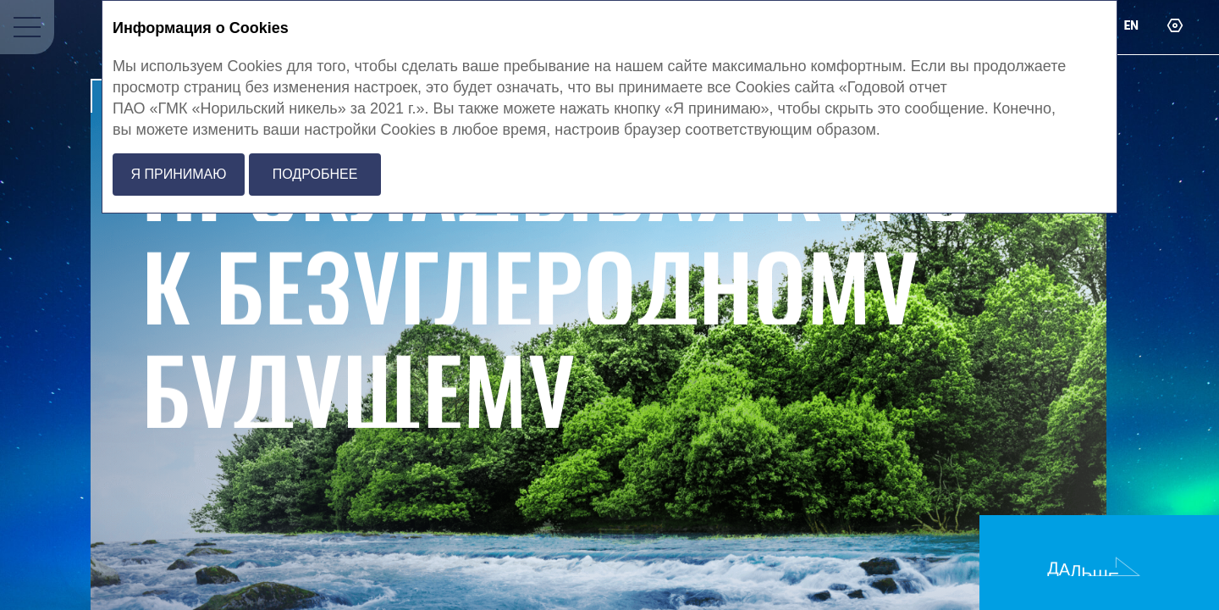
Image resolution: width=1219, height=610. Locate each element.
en (1131, 25)
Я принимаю (179, 174)
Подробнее (315, 174)
